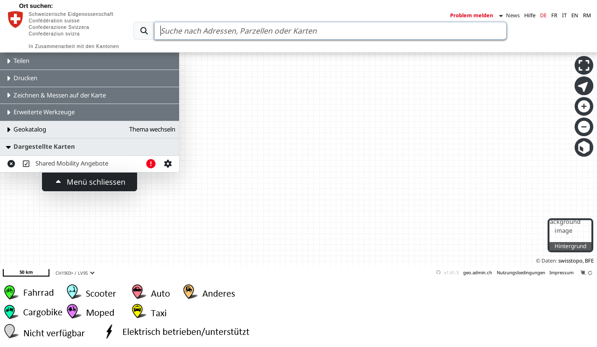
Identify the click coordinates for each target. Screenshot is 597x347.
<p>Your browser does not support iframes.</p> (298, 144)
